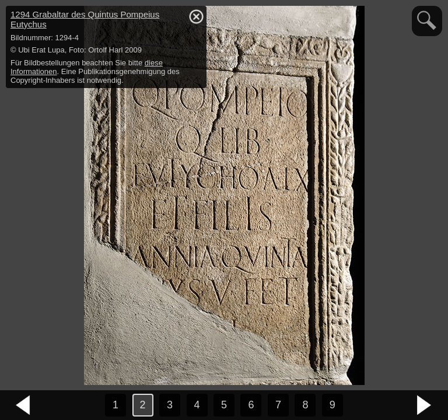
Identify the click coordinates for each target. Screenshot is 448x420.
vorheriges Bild (23, 405)
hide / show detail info (196, 16)
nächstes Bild (424, 405)
